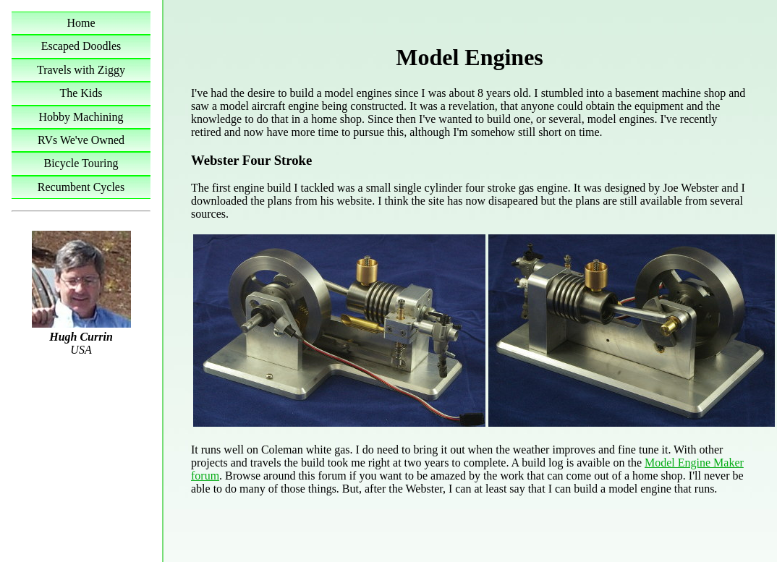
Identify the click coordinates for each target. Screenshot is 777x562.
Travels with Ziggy (81, 70)
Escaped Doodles (81, 46)
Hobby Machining (81, 117)
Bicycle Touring (80, 163)
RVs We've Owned (81, 140)
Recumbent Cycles (81, 187)
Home (81, 23)
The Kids (80, 93)
